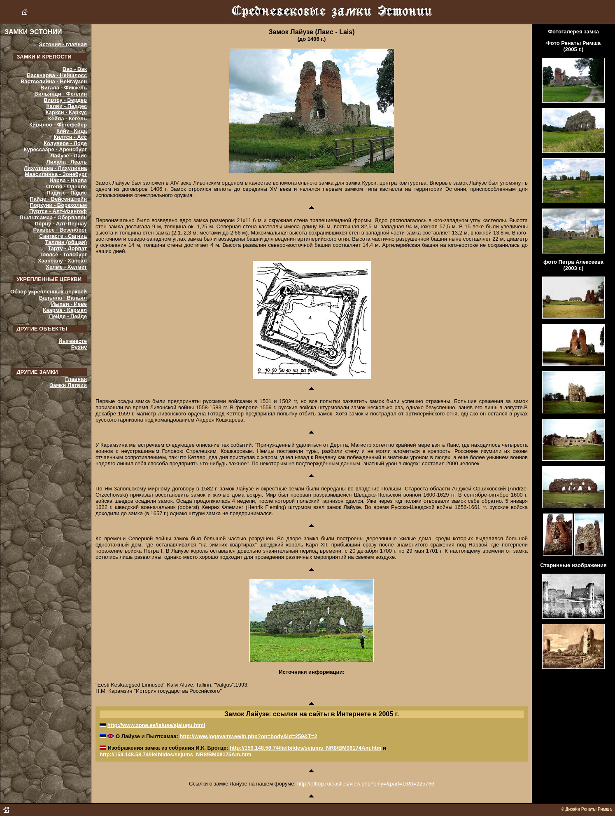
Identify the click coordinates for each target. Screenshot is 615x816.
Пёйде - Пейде (68, 316)
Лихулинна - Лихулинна (55, 168)
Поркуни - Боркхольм (58, 205)
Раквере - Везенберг (60, 230)
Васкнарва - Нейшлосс (57, 75)
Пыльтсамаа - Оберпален (53, 217)
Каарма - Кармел (65, 310)
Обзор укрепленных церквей (48, 291)
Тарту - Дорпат (67, 248)
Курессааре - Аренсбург (55, 149)
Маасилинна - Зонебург (56, 174)
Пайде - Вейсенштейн (58, 199)
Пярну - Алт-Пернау (61, 223)
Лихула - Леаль (67, 162)
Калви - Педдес (67, 106)
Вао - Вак (75, 69)
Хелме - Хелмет (66, 267)
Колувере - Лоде (65, 143)
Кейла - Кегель (67, 118)
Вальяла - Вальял (63, 298)
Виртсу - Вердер (65, 100)
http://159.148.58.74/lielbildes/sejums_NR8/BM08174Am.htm (306, 748)
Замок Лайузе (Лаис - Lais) (311, 31)
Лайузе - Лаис (68, 155)
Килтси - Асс (70, 137)
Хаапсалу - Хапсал (62, 261)
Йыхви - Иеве (69, 304)
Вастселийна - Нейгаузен (54, 81)
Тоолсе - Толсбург (63, 254)
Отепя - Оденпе (66, 186)
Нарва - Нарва (68, 180)
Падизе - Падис (67, 193)
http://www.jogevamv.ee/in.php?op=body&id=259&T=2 (248, 736)
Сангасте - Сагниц (63, 236)
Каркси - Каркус (66, 112)
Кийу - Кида (71, 131)
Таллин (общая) (66, 242)
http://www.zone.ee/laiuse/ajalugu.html (156, 725)
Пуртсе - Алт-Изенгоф (58, 211)
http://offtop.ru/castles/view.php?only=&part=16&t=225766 (365, 784)
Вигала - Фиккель (63, 87)
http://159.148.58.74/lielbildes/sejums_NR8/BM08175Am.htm (176, 754)
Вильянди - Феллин (60, 94)
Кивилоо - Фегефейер (58, 125)
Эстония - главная (63, 44)
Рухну (79, 347)
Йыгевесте (72, 341)
